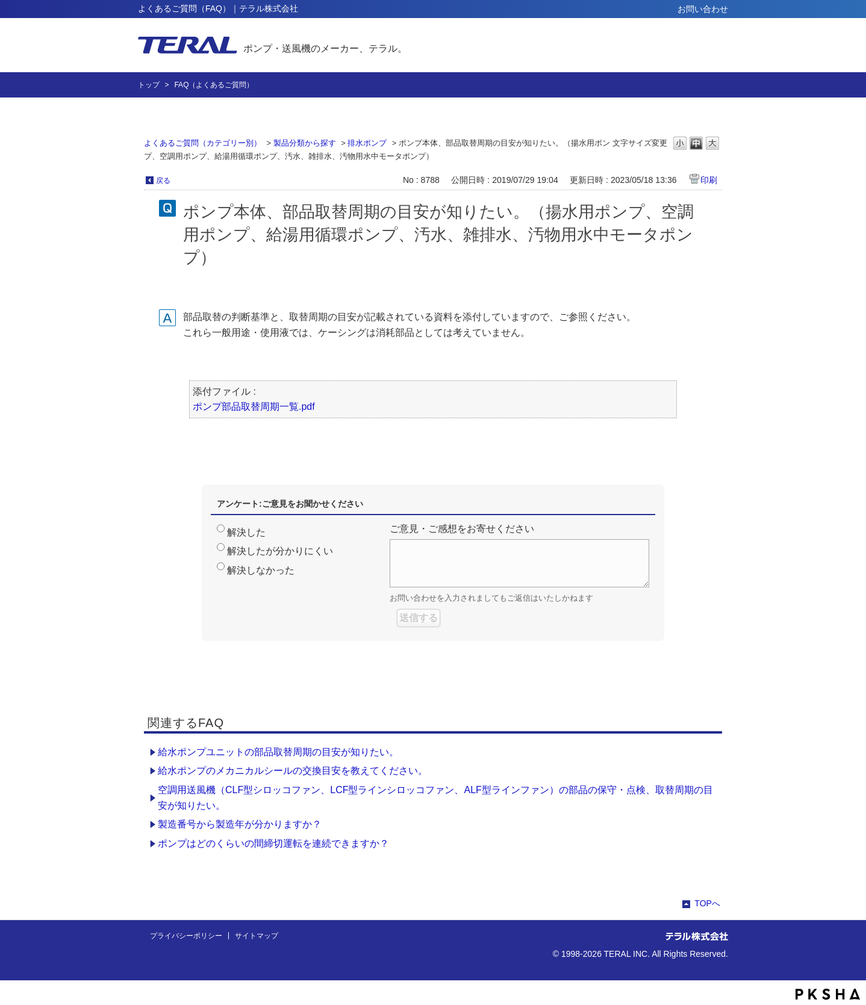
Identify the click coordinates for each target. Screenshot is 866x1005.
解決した (246, 532)
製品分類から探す (304, 142)
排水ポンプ (367, 142)
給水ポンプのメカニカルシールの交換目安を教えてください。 (293, 770)
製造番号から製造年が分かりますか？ (240, 824)
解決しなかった (260, 570)
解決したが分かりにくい (280, 551)
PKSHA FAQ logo (828, 994)
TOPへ (707, 903)
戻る (163, 180)
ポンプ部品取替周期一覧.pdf (254, 406)
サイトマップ (256, 935)
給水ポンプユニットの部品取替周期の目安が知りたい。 (278, 752)
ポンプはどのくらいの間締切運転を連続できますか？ (273, 843)
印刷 (708, 180)
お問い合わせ (703, 9)
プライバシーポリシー (186, 935)
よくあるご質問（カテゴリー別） (202, 142)
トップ (149, 85)
